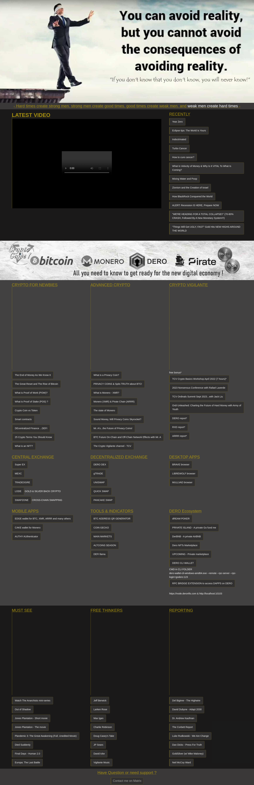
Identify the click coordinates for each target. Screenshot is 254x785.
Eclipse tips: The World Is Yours (189, 130)
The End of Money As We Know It (33, 375)
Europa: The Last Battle (27, 762)
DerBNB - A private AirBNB (186, 536)
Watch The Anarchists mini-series (32, 700)
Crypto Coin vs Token (26, 410)
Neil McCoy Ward (181, 762)
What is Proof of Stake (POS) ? (31, 401)
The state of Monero (104, 410)
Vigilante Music (102, 762)
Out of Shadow (23, 709)
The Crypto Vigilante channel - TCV (112, 446)
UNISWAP (99, 482)
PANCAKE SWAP (103, 500)
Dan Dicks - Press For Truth (187, 744)
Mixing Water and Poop (184, 178)
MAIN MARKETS (103, 536)
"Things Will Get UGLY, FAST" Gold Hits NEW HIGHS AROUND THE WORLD (206, 229)
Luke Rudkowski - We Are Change (190, 736)
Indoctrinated (179, 139)
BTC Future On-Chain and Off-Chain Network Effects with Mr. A (127, 437)
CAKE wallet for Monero (28, 527)
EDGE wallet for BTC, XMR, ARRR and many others (43, 518)
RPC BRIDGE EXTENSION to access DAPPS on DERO (202, 583)
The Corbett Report (182, 727)
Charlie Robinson (103, 727)
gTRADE (98, 473)
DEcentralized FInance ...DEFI (31, 428)
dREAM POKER (181, 518)
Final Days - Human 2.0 (27, 753)
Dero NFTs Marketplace (184, 545)
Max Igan (98, 718)
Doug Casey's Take (104, 736)
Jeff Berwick (100, 700)
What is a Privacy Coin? (106, 375)
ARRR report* (179, 436)
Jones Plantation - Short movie (31, 718)
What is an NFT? (24, 446)
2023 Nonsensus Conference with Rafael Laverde (198, 387)
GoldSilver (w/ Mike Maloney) (187, 753)
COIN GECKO (101, 527)
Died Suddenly (23, 744)
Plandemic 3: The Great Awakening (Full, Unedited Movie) (46, 736)
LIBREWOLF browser (183, 473)
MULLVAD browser (182, 482)
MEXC (18, 473)
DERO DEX (100, 464)
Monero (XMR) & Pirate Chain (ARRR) (114, 401)
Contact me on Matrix (127, 780)
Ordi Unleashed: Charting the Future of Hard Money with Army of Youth (206, 407)
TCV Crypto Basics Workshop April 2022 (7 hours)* (199, 379)
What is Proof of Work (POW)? (31, 392)
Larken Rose (100, 709)
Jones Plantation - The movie (30, 727)
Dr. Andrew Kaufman (183, 718)
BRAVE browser (180, 464)
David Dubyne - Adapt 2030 (187, 709)
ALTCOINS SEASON (105, 545)
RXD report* (178, 427)
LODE (18, 491)
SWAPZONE (22, 500)
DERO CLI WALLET (183, 563)
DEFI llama (99, 554)
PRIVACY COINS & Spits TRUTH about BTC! (118, 384)
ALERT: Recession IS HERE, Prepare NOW (195, 205)
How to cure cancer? (183, 157)
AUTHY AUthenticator (26, 536)
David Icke (99, 753)
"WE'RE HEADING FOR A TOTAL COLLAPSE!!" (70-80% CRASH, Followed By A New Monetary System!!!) (202, 216)
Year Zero (177, 121)
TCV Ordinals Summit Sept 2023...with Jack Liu (197, 396)
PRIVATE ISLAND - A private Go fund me (194, 527)
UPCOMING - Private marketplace (190, 554)
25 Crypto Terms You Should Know (33, 437)
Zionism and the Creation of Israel (190, 187)
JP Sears (98, 744)
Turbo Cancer (179, 148)
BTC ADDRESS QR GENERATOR (112, 518)
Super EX (20, 464)
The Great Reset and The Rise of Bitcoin (36, 384)
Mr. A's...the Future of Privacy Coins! (113, 428)
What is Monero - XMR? (106, 392)
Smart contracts (23, 419)
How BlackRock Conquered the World (192, 196)
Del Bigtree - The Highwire (186, 700)
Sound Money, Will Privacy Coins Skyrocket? (117, 419)
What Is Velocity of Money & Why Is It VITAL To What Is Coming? (201, 168)
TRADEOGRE (22, 482)
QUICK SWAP (101, 491)
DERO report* (179, 418)
